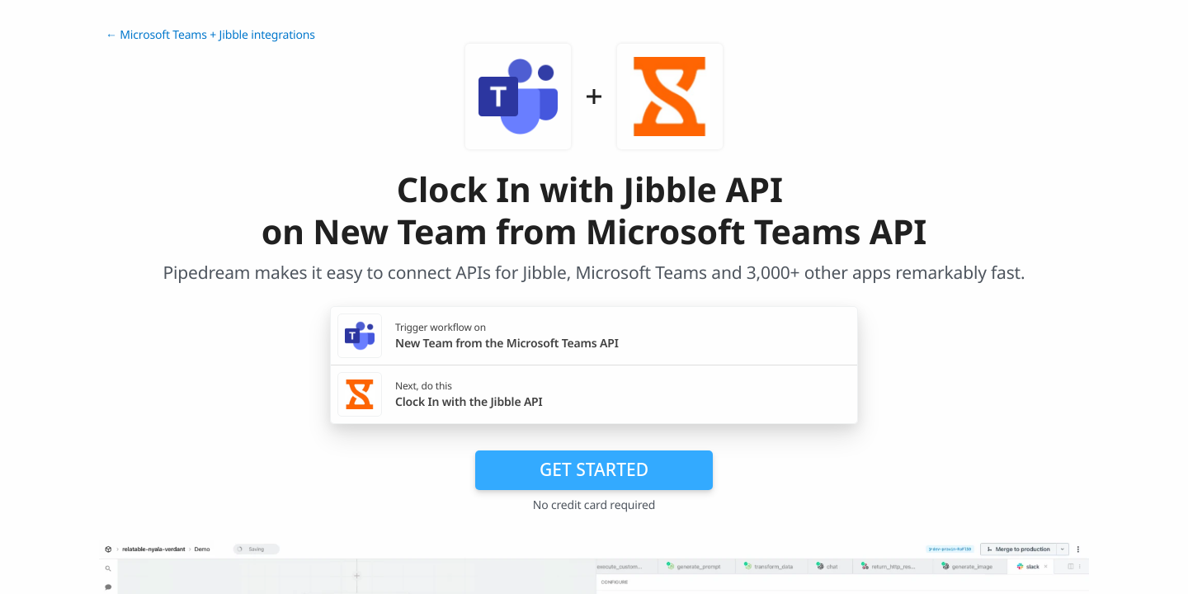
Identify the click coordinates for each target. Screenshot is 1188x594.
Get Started (594, 469)
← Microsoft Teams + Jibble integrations (210, 35)
